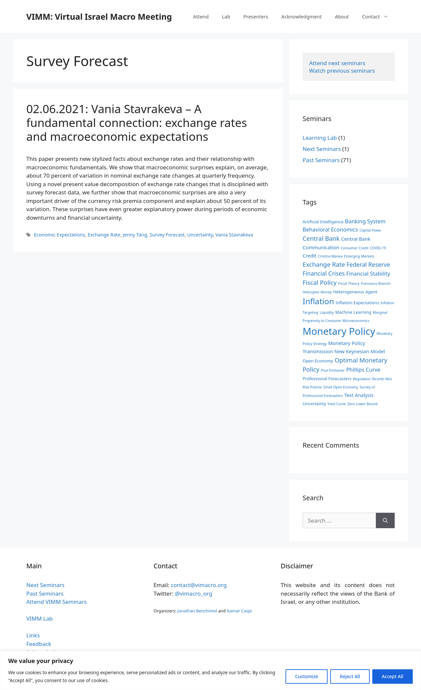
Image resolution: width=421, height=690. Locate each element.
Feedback (38, 644)
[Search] (385, 521)
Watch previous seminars (342, 70)
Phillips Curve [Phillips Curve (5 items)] (363, 369)
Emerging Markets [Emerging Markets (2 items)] (359, 256)
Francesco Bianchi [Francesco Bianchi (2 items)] (375, 283)
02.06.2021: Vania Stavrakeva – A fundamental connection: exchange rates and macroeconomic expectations (136, 122)
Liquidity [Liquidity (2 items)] (327, 312)
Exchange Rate (103, 235)
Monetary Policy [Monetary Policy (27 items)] (339, 331)
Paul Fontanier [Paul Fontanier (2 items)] (333, 370)
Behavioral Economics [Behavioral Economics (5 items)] (330, 229)
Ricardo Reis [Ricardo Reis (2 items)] (382, 379)
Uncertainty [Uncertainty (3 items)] (314, 404)
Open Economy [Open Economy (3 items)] (318, 361)
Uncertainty (200, 235)
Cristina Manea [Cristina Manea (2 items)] (330, 256)
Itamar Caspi (239, 611)
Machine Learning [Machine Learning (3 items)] (353, 312)
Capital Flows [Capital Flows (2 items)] (370, 230)
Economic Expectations (59, 235)
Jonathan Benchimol (197, 611)
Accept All (392, 676)
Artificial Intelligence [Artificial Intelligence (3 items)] (323, 222)
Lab (226, 16)
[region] (210, 670)
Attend (201, 16)
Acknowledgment (302, 16)
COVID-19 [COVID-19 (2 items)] (378, 248)
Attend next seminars (337, 63)
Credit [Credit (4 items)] (309, 255)
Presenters (255, 16)
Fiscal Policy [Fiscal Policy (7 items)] (320, 282)
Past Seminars (321, 160)
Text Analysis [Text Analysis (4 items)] (358, 395)
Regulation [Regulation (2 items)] (362, 379)
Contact (378, 16)
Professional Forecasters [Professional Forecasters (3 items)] (327, 379)
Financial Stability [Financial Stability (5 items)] (368, 273)
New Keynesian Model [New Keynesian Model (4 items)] (359, 351)
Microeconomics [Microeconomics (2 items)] (355, 320)
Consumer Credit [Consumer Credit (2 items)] (355, 248)
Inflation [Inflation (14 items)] (318, 301)
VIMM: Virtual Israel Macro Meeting (99, 16)
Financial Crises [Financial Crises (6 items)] (324, 273)
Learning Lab (320, 137)
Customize (306, 676)
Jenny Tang (135, 235)
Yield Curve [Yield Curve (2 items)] (336, 404)
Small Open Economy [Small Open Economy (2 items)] (340, 387)
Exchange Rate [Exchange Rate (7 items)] (324, 264)
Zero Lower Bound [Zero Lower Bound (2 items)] (362, 404)
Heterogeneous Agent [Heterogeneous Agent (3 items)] (355, 292)
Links (33, 635)
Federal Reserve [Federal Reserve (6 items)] (368, 264)
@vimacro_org (193, 593)
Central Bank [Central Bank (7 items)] (321, 238)
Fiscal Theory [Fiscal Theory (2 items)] (348, 283)
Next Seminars (322, 149)
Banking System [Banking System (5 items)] (365, 221)
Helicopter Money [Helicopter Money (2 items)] (317, 292)
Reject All (350, 676)
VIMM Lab (39, 618)
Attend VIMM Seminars (56, 601)
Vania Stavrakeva (234, 235)
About (342, 16)
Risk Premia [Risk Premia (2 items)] (312, 387)
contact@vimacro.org (199, 585)
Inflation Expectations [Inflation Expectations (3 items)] (357, 303)
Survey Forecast (167, 235)
